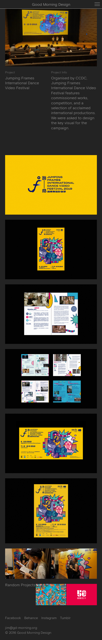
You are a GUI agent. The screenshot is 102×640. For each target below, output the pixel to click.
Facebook (13, 618)
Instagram (49, 618)
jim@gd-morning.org (21, 628)
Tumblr (65, 618)
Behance (31, 618)
